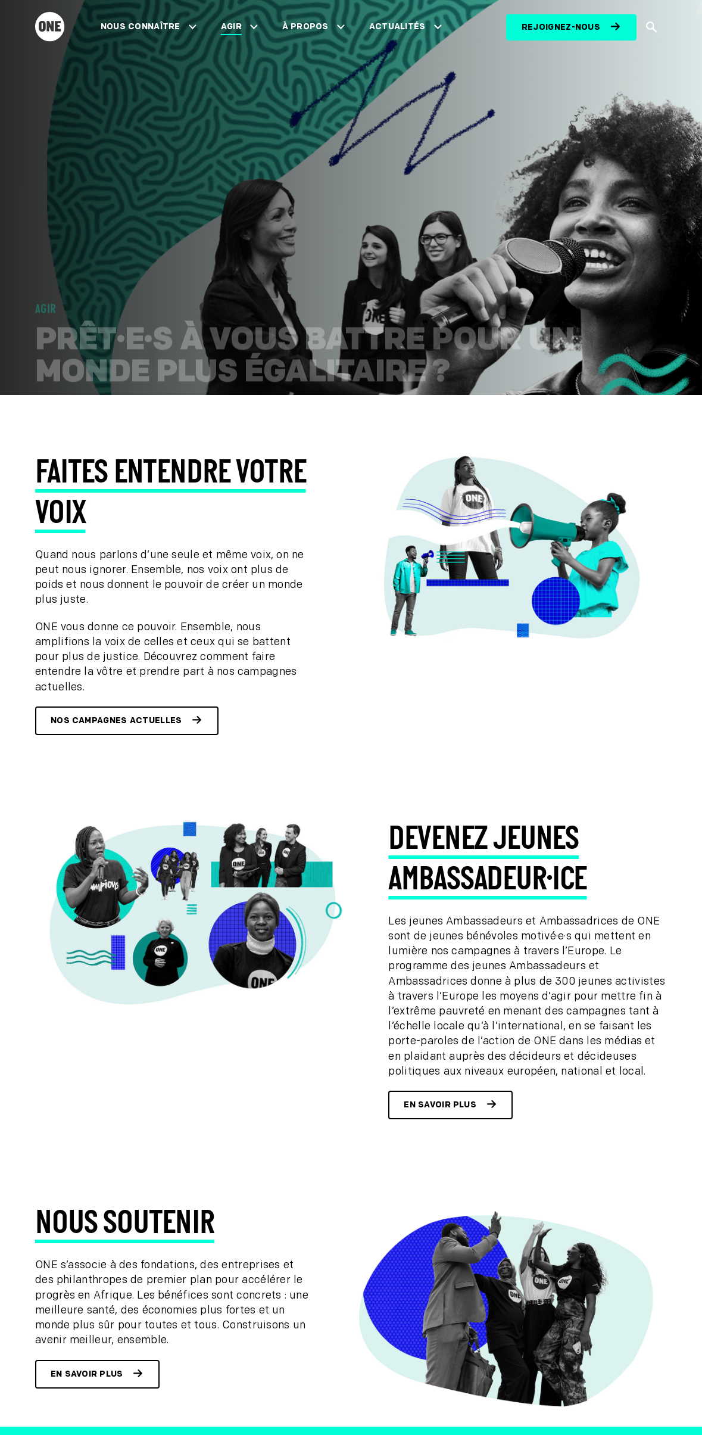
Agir (231, 26)
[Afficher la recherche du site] (652, 27)
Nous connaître (140, 26)
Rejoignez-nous (561, 27)
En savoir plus (440, 1105)
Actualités (397, 26)
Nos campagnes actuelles (116, 720)
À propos (305, 26)
